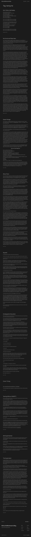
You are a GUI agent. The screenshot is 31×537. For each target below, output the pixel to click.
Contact (28, 1)
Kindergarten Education (9, 314)
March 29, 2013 (5, 113)
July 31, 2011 (4, 246)
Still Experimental (7, 435)
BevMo (20, 412)
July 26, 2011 (4, 307)
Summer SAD (16, 122)
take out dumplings (12, 416)
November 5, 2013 (5, 32)
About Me (24, 1)
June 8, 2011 (4, 512)
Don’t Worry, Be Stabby (9, 10)
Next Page (27, 521)
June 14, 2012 (4, 167)
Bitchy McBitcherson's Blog (6, 1)
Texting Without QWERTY (9, 396)
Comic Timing (6, 381)
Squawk (5, 252)
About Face (6, 174)
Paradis (9, 422)
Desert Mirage (6, 119)
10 (3, 521)
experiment (19, 427)
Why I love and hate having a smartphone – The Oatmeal (11, 386)
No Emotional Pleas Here (9, 38)
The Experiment (7, 458)
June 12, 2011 (4, 429)
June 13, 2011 (4, 390)
